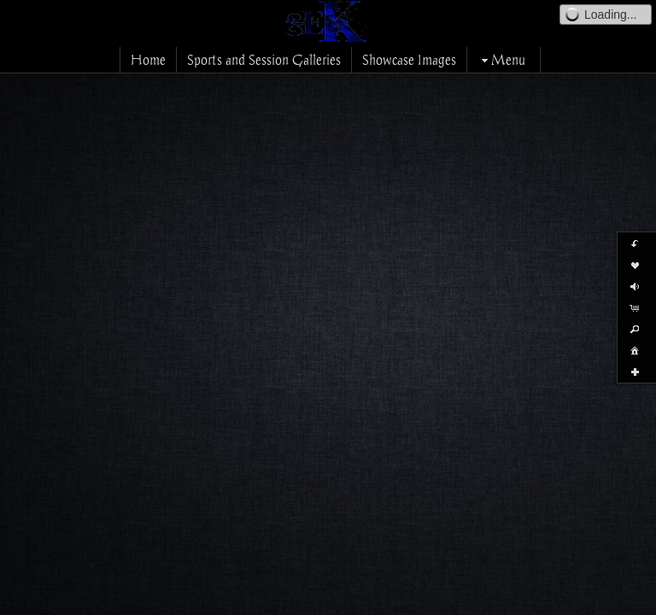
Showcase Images (409, 59)
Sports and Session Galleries (264, 59)
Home (148, 59)
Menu (501, 59)
